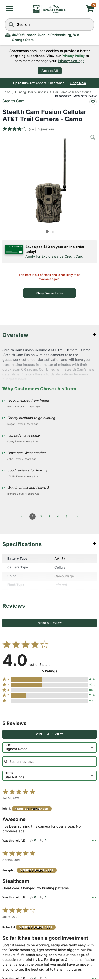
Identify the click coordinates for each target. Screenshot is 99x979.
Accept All (49, 70)
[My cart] (79, 8)
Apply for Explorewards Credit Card (54, 256)
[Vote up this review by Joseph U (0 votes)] (32, 897)
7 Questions (46, 129)
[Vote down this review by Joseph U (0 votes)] (43, 897)
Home (6, 92)
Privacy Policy (73, 56)
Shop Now (79, 83)
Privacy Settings (71, 61)
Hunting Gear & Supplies (31, 92)
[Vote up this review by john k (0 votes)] (32, 840)
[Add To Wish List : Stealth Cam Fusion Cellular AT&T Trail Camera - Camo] (93, 101)
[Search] (11, 24)
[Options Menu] (94, 840)
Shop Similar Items (49, 293)
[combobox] (49, 747)
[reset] (89, 24)
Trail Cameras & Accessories (72, 92)
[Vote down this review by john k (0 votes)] (43, 840)
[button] (10, 8)
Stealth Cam (13, 100)
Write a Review (49, 623)
